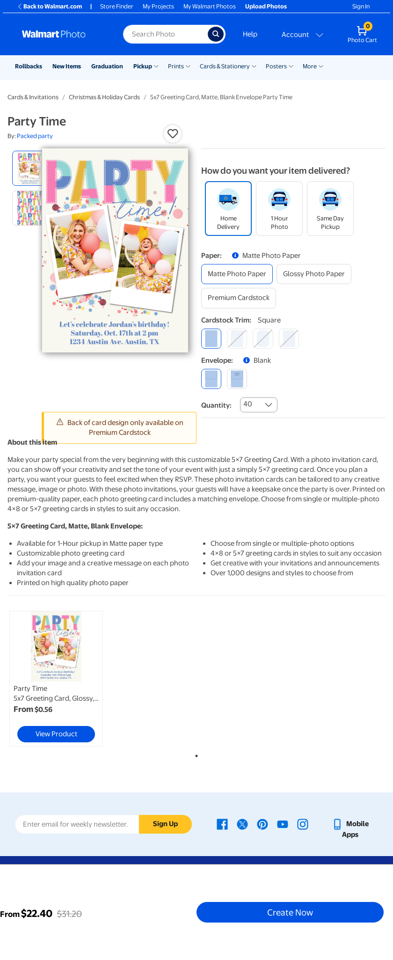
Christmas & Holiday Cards (104, 97)
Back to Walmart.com (49, 6)
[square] (211, 339)
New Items (66, 66)
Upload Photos (266, 6)
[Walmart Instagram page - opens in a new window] (302, 824)
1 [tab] (194, 754)
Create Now (290, 912)
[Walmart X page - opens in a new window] (242, 824)
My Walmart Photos (209, 6)
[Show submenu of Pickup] (156, 65)
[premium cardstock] (238, 298)
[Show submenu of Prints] (188, 65)
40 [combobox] (247, 404)
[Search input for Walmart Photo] (165, 34)
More (310, 66)
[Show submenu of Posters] (291, 65)
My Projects (158, 6)
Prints (176, 66)
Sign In (361, 6)
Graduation (107, 66)
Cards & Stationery (225, 66)
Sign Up (165, 824)
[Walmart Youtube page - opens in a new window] (282, 824)
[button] (173, 134)
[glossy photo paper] (314, 274)
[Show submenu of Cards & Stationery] (254, 65)
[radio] (29, 168)
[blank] (211, 379)
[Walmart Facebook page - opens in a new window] (222, 824)
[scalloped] (289, 339)
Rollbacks (28, 66)
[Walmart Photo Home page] (62, 34)
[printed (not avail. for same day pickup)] (237, 379)
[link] (56, 678)
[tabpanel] (70, 679)
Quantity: (216, 405)
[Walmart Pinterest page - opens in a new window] (262, 824)
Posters (276, 66)
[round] (237, 339)
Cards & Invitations (32, 97)
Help (250, 34)
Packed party (35, 135)
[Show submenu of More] (321, 65)
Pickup (142, 66)
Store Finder (116, 6)
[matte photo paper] (237, 274)
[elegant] (263, 339)
